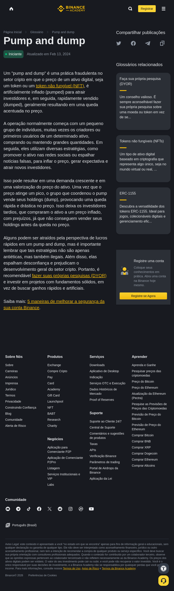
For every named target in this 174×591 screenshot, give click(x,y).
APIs (93, 450)
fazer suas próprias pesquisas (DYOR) (69, 275)
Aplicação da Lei (101, 478)
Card (50, 383)
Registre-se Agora (143, 296)
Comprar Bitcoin (143, 435)
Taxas (94, 444)
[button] (163, 8)
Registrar (147, 8)
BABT (51, 413)
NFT (50, 407)
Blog (8, 413)
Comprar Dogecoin (144, 453)
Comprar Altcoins (143, 465)
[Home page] (71, 8)
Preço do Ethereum (145, 387)
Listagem (53, 468)
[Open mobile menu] (163, 9)
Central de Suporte (102, 427)
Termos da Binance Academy (119, 568)
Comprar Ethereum (145, 459)
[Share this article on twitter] (118, 43)
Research (53, 419)
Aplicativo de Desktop (104, 371)
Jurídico (10, 389)
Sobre (9, 365)
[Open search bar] (129, 9)
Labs (50, 484)
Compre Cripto (57, 371)
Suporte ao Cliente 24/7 (106, 421)
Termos (10, 395)
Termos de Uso (71, 568)
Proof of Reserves (102, 399)
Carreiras (11, 371)
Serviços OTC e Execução (107, 383)
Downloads (97, 365)
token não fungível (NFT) (60, 85)
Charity (52, 425)
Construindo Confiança (20, 407)
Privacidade (13, 401)
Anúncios (11, 377)
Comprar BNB (141, 441)
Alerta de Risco (15, 425)
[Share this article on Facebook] (133, 43)
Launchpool (55, 401)
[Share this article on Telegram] (147, 43)
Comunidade (13, 419)
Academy (53, 389)
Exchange (54, 365)
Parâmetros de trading (105, 462)
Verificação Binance (103, 456)
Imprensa (11, 383)
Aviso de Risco (90, 568)
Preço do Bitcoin (143, 381)
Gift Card (53, 395)
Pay (50, 377)
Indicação (96, 377)
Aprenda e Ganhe (144, 365)
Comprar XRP (141, 447)
